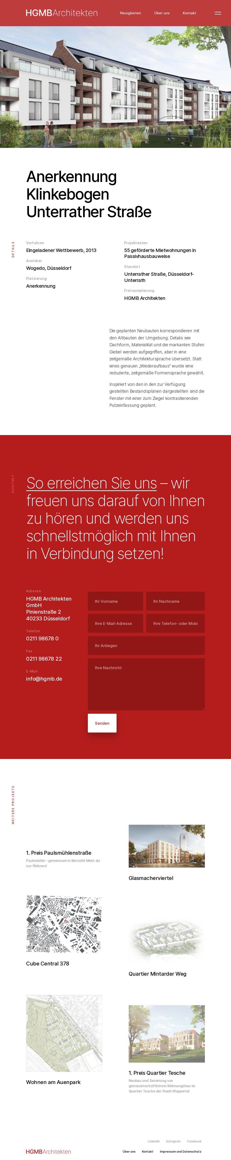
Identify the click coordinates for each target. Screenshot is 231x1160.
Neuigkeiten (130, 13)
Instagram (173, 1141)
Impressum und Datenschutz (181, 1151)
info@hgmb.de (44, 679)
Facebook (194, 1141)
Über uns (162, 13)
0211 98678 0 (42, 638)
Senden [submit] (102, 723)
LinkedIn (154, 1141)
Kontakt (189, 13)
